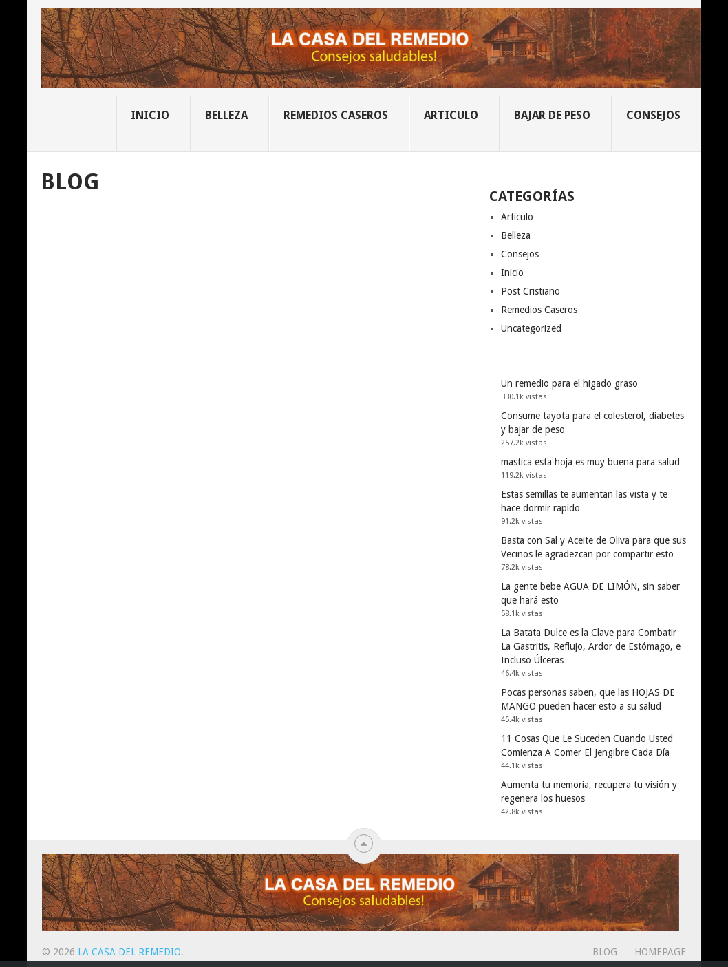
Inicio (150, 115)
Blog (604, 951)
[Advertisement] (255, 301)
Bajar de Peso (552, 115)
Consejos (653, 115)
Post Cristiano (530, 291)
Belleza (226, 115)
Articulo (451, 115)
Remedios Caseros (335, 115)
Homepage (660, 951)
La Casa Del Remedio (129, 951)
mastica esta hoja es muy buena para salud (590, 461)
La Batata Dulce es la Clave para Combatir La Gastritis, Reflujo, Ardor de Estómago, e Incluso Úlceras (591, 646)
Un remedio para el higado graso (569, 383)
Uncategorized (531, 328)
